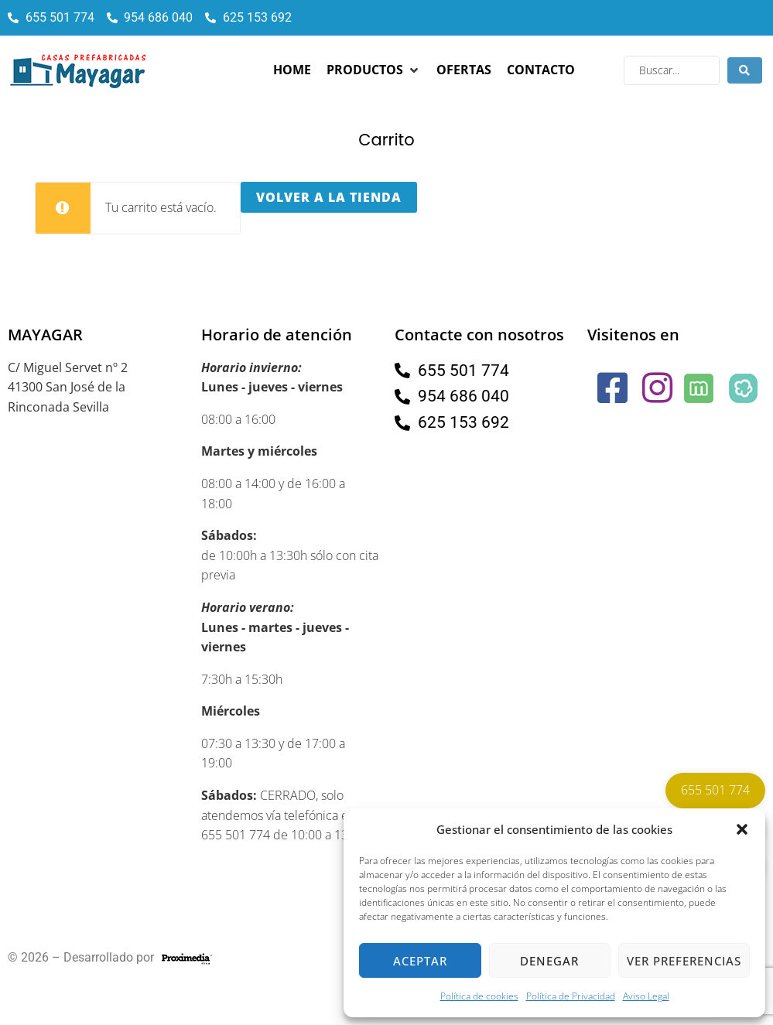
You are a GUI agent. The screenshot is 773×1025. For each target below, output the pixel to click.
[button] (742, 829)
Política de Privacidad (570, 996)
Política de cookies (479, 996)
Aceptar (420, 961)
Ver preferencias (684, 961)
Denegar (549, 961)
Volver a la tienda (329, 197)
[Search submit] (744, 70)
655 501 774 (715, 789)
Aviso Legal (646, 996)
